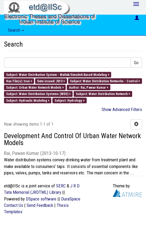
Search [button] (16, 30)
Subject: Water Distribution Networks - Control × (105, 81)
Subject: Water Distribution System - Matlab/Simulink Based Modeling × (57, 74)
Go (136, 62)
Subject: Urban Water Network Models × (35, 87)
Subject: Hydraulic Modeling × (27, 100)
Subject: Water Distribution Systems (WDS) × (38, 94)
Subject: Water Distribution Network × (103, 94)
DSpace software (41, 199)
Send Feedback (40, 205)
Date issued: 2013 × (51, 81)
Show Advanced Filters (122, 109)
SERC (61, 185)
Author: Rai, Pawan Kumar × (88, 87)
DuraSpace (70, 199)
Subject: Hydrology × (70, 100)
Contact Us (13, 205)
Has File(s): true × (19, 81)
